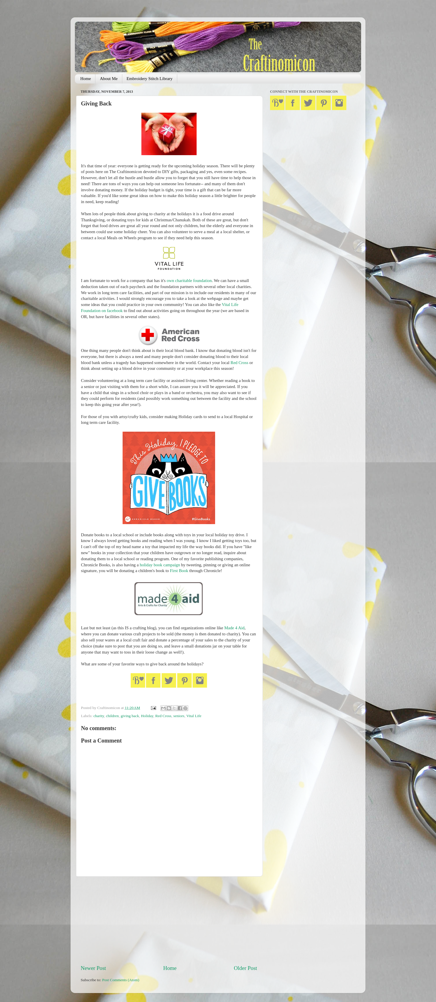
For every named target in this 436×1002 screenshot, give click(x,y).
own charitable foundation (189, 280)
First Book (179, 570)
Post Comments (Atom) (120, 980)
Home (85, 78)
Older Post (245, 968)
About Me (108, 78)
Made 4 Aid (234, 628)
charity (98, 716)
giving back (130, 716)
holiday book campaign (160, 565)
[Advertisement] (168, 920)
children (112, 716)
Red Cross (239, 362)
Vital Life (193, 716)
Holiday (147, 716)
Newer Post (93, 968)
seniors (178, 716)
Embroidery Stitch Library (150, 78)
